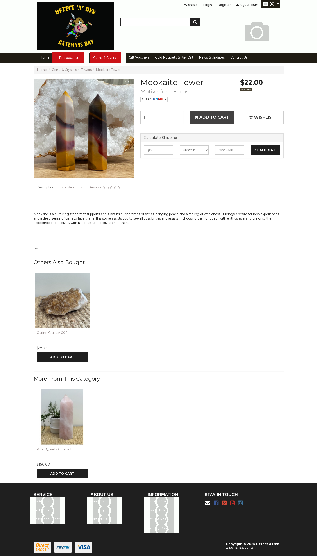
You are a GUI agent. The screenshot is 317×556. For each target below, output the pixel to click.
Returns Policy (158, 519)
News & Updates (212, 57)
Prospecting (68, 58)
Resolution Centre (47, 519)
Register (224, 5)
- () (273, 4)
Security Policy (158, 528)
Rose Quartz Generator (56, 449)
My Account (42, 501)
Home (45, 57)
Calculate (266, 150)
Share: (154, 99)
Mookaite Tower (108, 70)
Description (45, 187)
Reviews (104, 187)
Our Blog (97, 510)
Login (207, 5)
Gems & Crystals (105, 58)
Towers (86, 70)
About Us (97, 501)
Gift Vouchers (139, 57)
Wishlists (190, 5)
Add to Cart (212, 117)
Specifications (71, 187)
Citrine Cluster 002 (52, 333)
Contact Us (238, 57)
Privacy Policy (157, 510)
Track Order (42, 510)
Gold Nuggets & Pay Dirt (174, 57)
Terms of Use (157, 501)
